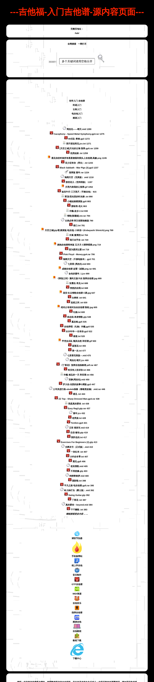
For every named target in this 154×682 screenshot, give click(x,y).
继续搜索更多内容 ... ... (77, 499)
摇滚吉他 (77, 604)
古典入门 (77, 94)
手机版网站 (77, 533)
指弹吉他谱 (77, 594)
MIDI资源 (77, 575)
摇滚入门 (77, 103)
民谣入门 (77, 90)
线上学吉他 (77, 547)
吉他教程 (77, 613)
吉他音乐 (77, 585)
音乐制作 (77, 557)
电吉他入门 (77, 98)
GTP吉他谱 (77, 566)
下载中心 (77, 636)
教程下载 (77, 622)
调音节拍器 (77, 520)
